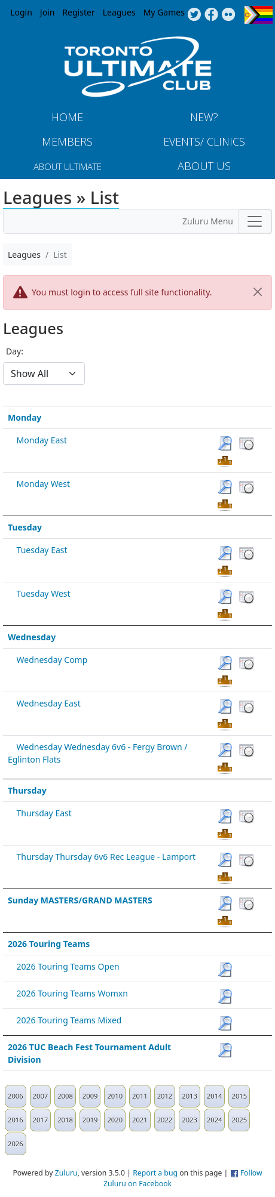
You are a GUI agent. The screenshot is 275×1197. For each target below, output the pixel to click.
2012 (165, 1095)
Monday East (42, 440)
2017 (40, 1119)
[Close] (257, 292)
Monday (24, 417)
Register (78, 12)
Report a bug (155, 1173)
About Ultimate (67, 166)
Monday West (43, 483)
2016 (15, 1119)
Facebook (211, 15)
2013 (189, 1095)
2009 (90, 1095)
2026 (15, 1143)
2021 (140, 1119)
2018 (65, 1119)
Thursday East (44, 813)
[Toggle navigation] (254, 221)
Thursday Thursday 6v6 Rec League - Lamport (106, 856)
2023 (189, 1119)
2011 (140, 1095)
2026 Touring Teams (49, 943)
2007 (40, 1095)
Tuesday (25, 527)
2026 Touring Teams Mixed (69, 1020)
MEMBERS (67, 141)
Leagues (119, 12)
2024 (214, 1119)
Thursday (27, 790)
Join (47, 12)
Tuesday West (44, 593)
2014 (214, 1095)
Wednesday (32, 637)
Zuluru (66, 1173)
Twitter (194, 15)
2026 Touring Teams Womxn (72, 993)
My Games (164, 12)
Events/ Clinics (204, 141)
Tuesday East (42, 550)
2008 (65, 1095)
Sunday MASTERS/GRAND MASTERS (80, 900)
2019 (90, 1119)
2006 (15, 1095)
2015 (239, 1095)
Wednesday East (49, 703)
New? (204, 117)
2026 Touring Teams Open (68, 966)
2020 (115, 1119)
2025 (239, 1119)
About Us (204, 166)
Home (67, 117)
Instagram (229, 15)
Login (21, 12)
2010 (115, 1095)
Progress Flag (259, 15)
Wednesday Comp (52, 659)
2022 (165, 1119)
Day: (14, 351)
